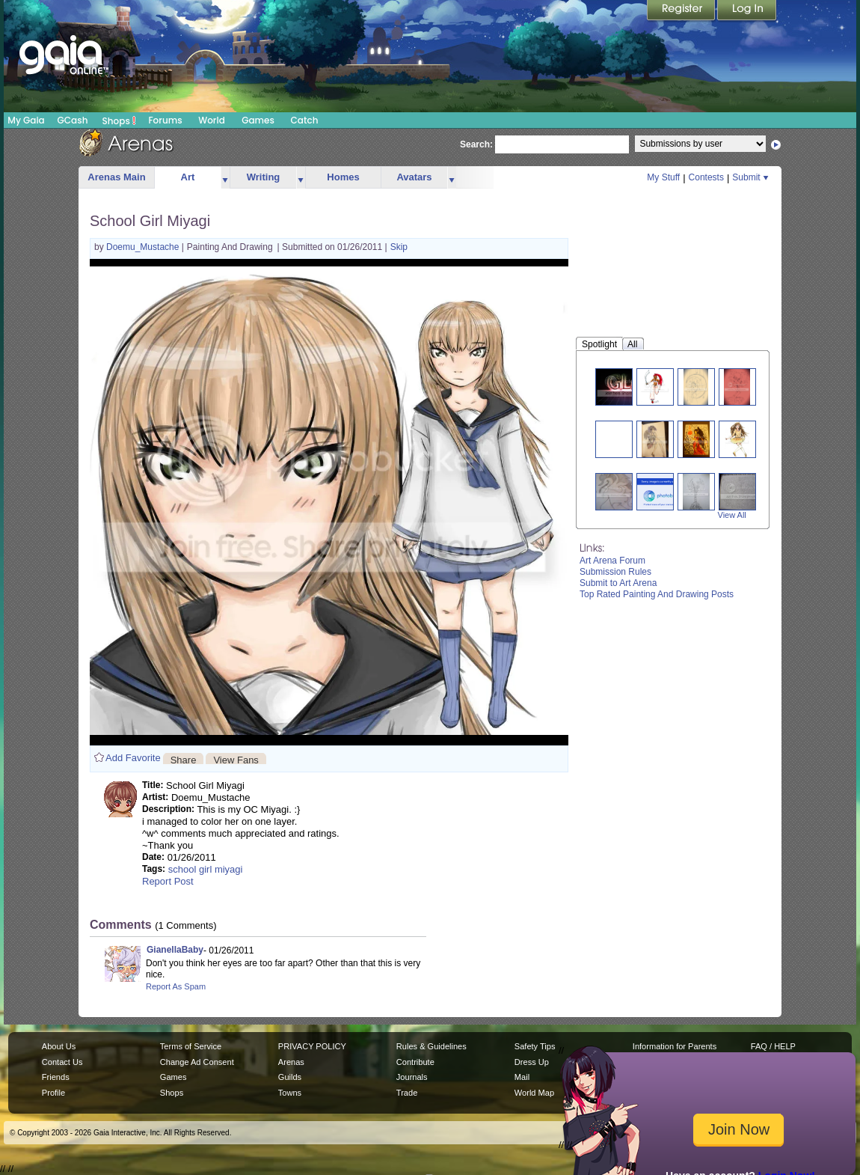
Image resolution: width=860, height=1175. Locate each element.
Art (188, 177)
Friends (56, 1076)
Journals (412, 1076)
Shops (119, 120)
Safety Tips (535, 1046)
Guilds (289, 1076)
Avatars (413, 177)
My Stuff (663, 177)
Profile (53, 1092)
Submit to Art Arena (618, 583)
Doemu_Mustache (144, 247)
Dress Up (532, 1062)
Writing (263, 177)
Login (747, 11)
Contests (706, 177)
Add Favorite (133, 757)
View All (732, 514)
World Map (534, 1092)
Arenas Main (116, 177)
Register (682, 11)
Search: (476, 144)
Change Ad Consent (197, 1062)
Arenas (291, 1062)
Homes (343, 177)
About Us (59, 1046)
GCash (73, 120)
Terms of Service (190, 1046)
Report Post (168, 881)
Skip (399, 247)
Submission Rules (615, 572)
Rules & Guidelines (431, 1046)
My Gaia (25, 120)
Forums (165, 120)
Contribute (415, 1062)
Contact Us (62, 1062)
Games (258, 120)
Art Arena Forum (612, 560)
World (211, 120)
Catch (305, 120)
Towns (289, 1092)
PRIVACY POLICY (312, 1046)
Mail (522, 1076)
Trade (406, 1092)
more (225, 178)
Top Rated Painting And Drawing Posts (657, 594)
